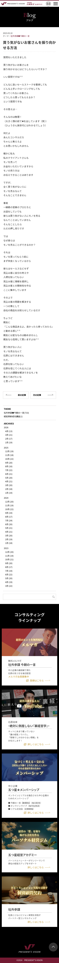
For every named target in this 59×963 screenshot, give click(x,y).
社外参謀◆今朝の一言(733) (16, 412)
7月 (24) (8, 520)
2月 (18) (8, 489)
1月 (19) (8, 442)
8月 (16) (8, 466)
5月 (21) (8, 527)
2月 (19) (8, 539)
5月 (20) (8, 477)
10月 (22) (9, 458)
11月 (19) (9, 505)
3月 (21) (8, 434)
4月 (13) (8, 431)
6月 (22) (8, 574)
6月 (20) (8, 524)
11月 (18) (9, 455)
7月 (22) (8, 470)
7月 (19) (8, 570)
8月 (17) (8, 516)
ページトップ (53, 947)
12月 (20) (9, 501)
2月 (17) (8, 438)
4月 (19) (8, 582)
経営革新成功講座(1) (13, 416)
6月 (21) (8, 473)
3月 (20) (8, 485)
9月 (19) (8, 512)
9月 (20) (8, 462)
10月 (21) (9, 559)
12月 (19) (9, 451)
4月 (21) (8, 481)
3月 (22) (8, 585)
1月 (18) (8, 543)
